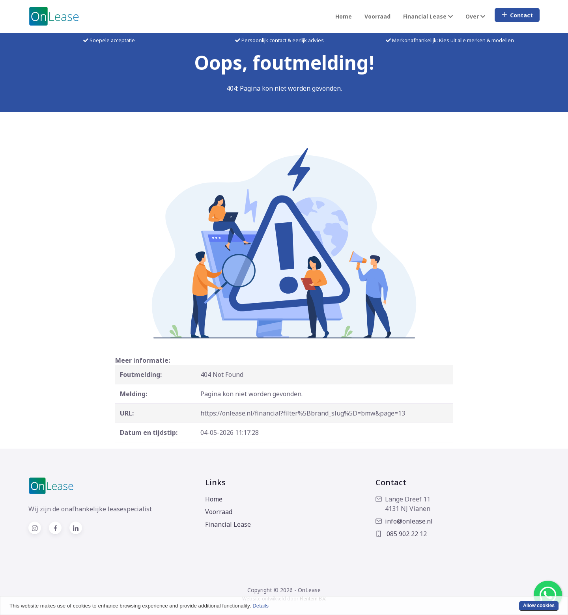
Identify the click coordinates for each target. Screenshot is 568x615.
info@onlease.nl (404, 521)
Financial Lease (228, 524)
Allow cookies (539, 605)
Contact (517, 15)
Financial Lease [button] (428, 16)
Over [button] (475, 16)
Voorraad (377, 16)
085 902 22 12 (401, 533)
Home (343, 16)
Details (260, 606)
